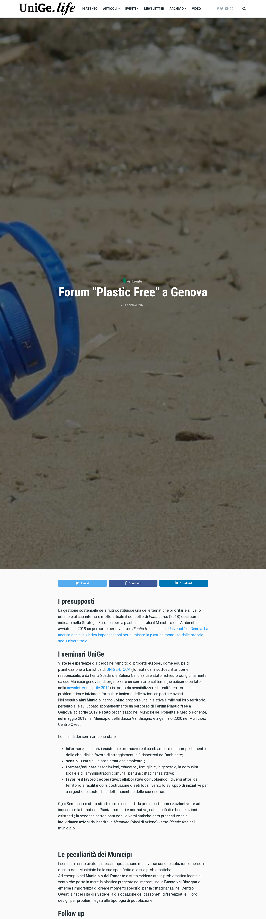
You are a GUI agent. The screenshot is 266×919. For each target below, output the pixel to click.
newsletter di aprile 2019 (88, 687)
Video (196, 9)
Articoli (111, 9)
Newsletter (154, 9)
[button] (82, 583)
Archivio (178, 9)
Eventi (132, 9)
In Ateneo (90, 9)
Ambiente (134, 281)
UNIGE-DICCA (118, 669)
